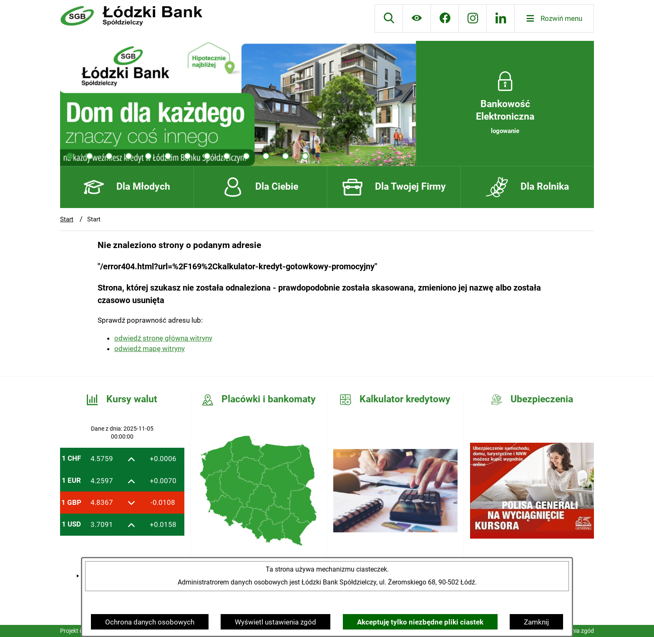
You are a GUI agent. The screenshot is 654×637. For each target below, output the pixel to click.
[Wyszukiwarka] (389, 18)
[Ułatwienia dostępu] (416, 18)
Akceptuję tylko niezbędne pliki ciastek (420, 622)
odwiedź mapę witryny (149, 348)
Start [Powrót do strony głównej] (66, 219)
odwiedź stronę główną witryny (163, 338)
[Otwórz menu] (554, 18)
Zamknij (536, 622)
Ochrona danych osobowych (149, 622)
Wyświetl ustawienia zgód (275, 622)
